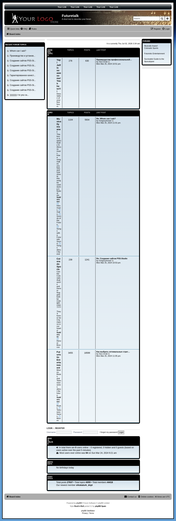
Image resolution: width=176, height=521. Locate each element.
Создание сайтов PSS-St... (23, 60)
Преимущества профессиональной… (114, 60)
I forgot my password (109, 432)
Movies (59, 418)
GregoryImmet (105, 121)
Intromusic (59, 207)
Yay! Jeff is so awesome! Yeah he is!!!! (59, 76)
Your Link (62, 7)
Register (60, 428)
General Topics (50, 52)
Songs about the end (59, 249)
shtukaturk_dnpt (84, 485)
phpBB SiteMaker (88, 511)
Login (49, 428)
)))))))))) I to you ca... (19, 95)
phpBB (79, 503)
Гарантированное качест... (22, 75)
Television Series (59, 412)
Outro (59, 212)
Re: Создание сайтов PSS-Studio (111, 258)
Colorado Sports (59, 264)
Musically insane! (59, 125)
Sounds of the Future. (59, 219)
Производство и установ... (22, 56)
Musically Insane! (151, 46)
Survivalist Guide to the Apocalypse (154, 60)
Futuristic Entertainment (59, 360)
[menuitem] (23, 29)
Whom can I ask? (18, 51)
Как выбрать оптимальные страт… (113, 352)
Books (59, 406)
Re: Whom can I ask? (106, 119)
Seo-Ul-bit (103, 62)
